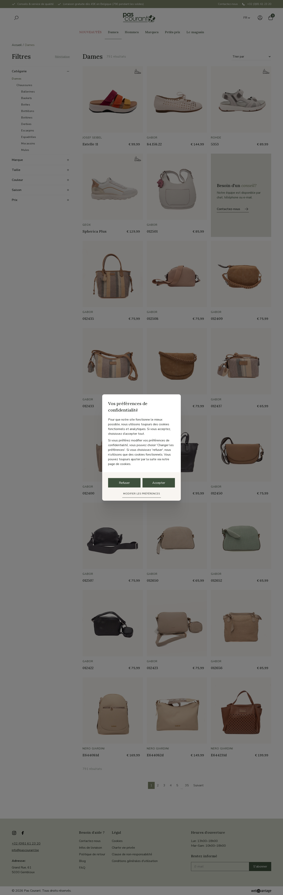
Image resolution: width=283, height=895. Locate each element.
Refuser (124, 483)
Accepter (158, 483)
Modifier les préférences (141, 493)
